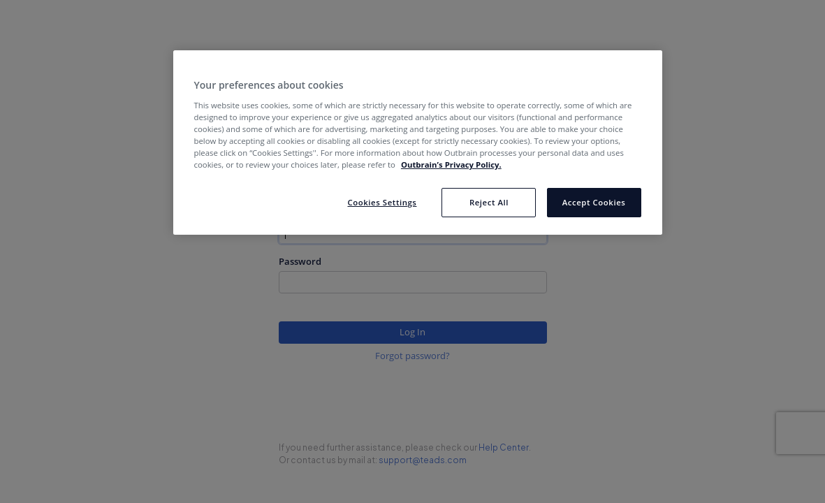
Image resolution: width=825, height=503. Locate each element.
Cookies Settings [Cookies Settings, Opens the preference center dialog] (381, 202)
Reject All (489, 202)
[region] (417, 142)
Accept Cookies (594, 202)
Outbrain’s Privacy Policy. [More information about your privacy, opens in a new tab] (451, 164)
